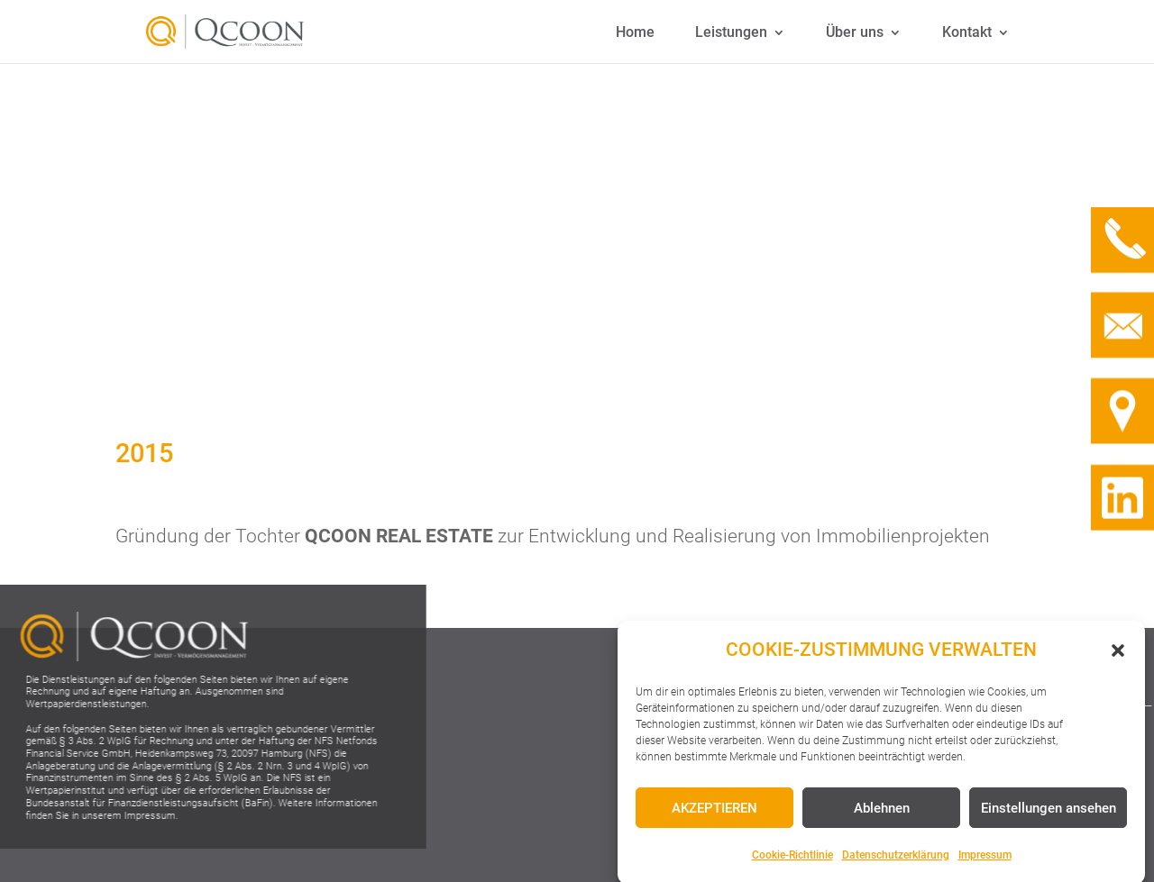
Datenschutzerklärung (895, 863)
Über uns (855, 32)
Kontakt (967, 32)
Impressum (985, 863)
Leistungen (731, 32)
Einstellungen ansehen (1048, 815)
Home (635, 32)
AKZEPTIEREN (714, 815)
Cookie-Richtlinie (792, 863)
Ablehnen (882, 815)
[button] (1118, 658)
